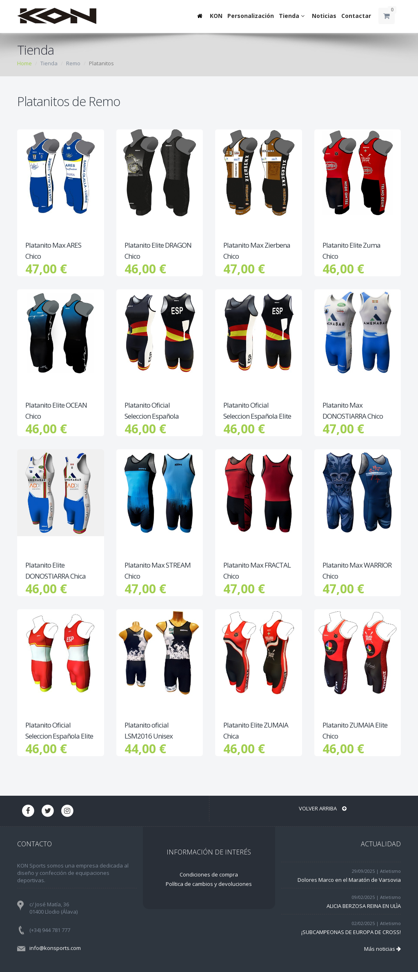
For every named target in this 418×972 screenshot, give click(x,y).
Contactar (356, 16)
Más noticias (382, 948)
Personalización (250, 16)
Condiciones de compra (209, 874)
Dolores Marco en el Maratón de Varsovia (349, 879)
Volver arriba (323, 808)
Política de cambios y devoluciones (209, 884)
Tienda (293, 16)
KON (216, 16)
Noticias (324, 16)
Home (24, 63)
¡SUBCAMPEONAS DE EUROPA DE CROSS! (351, 932)
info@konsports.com (55, 948)
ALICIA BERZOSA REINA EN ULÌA (364, 906)
